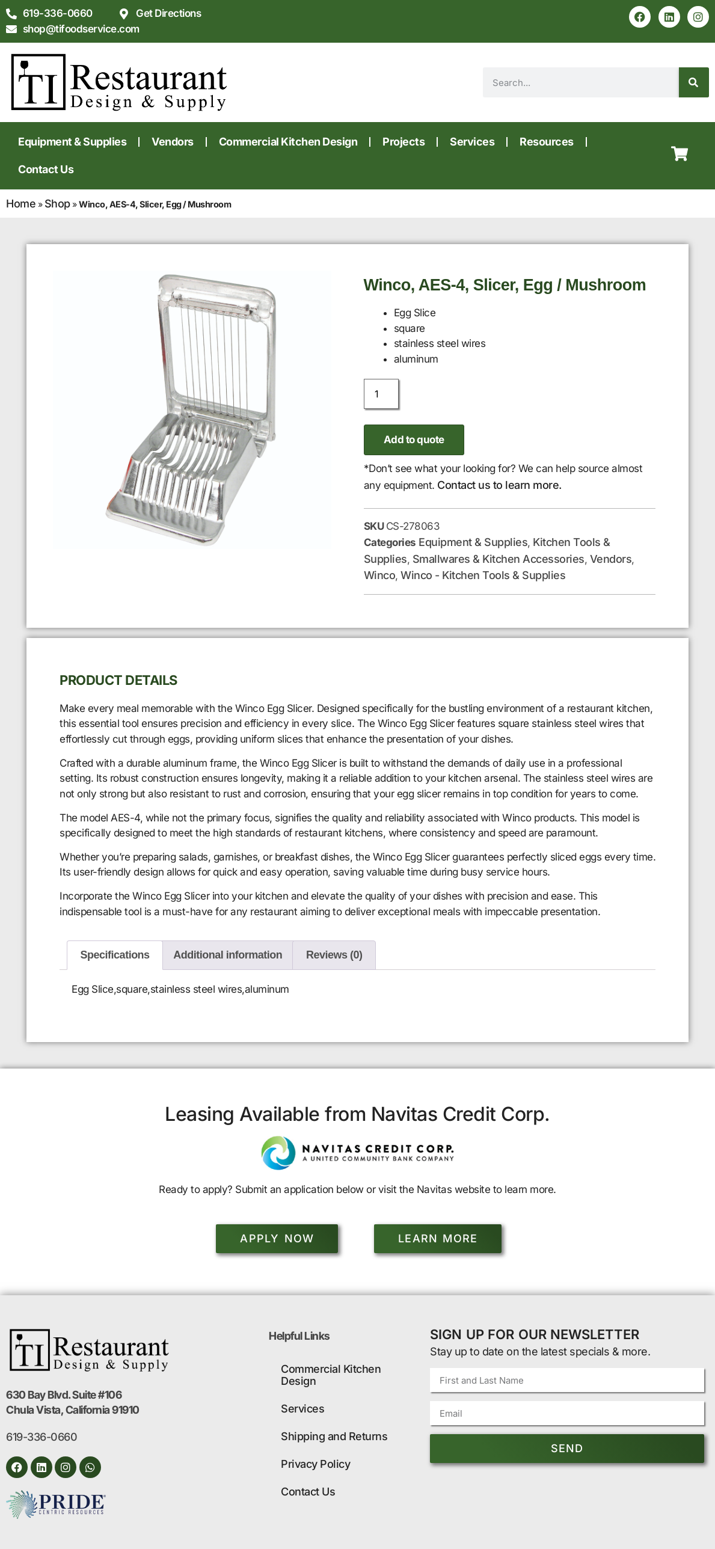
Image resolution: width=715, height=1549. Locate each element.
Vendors (173, 141)
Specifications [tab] (115, 955)
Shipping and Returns (334, 1436)
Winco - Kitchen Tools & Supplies (482, 575)
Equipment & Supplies (72, 141)
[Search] (694, 82)
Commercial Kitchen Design (288, 141)
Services (472, 141)
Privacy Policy (315, 1464)
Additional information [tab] (227, 955)
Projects (403, 141)
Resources (547, 141)
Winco (380, 575)
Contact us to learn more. (499, 485)
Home (20, 203)
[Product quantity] (381, 394)
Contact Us (45, 169)
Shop (57, 203)
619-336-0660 (41, 1437)
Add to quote (414, 440)
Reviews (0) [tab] (334, 955)
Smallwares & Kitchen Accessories (499, 559)
